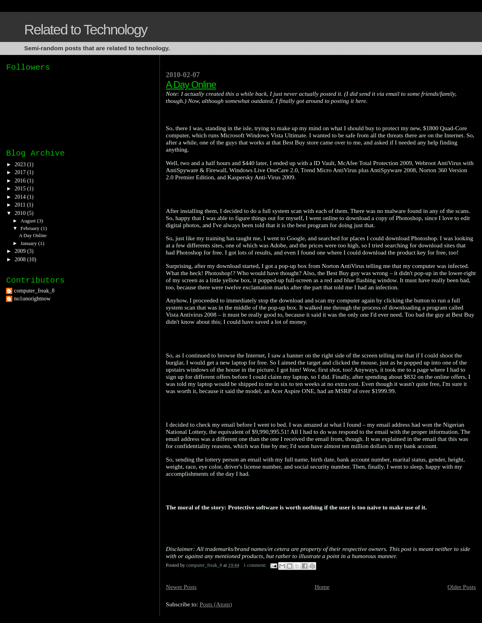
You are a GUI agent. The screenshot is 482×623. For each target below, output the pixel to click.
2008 (21, 259)
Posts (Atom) (215, 604)
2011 (21, 205)
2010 (21, 213)
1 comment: (255, 565)
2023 (21, 164)
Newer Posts (181, 586)
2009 (21, 251)
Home (322, 586)
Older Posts (462, 586)
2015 (21, 189)
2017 (21, 172)
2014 (21, 197)
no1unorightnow (32, 299)
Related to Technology (85, 30)
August (29, 221)
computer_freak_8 (34, 291)
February (31, 228)
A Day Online (191, 84)
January (29, 243)
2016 (21, 181)
